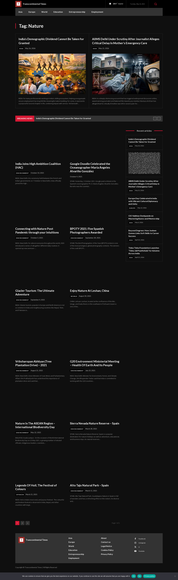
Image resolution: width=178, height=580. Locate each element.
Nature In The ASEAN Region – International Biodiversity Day (37, 433)
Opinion (20, 503)
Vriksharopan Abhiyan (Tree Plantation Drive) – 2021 (35, 367)
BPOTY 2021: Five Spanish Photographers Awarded (89, 234)
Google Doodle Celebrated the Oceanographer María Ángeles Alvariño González (92, 171)
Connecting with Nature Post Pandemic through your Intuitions (39, 234)
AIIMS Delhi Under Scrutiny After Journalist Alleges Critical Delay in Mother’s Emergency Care (119, 43)
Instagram (143, 552)
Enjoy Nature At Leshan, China (92, 295)
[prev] (154, 122)
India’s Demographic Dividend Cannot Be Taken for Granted (50, 41)
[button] (155, 4)
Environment (23, 177)
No (139, 576)
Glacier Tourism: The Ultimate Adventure (37, 296)
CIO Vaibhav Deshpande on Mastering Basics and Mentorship (142, 226)
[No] (175, 576)
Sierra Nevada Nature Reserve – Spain (93, 433)
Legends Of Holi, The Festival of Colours (38, 495)
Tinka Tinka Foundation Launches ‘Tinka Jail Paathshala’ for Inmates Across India (140, 262)
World (74, 301)
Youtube (142, 561)
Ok (134, 576)
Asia (21, 49)
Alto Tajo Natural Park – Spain (91, 493)
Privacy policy (149, 576)
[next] (158, 122)
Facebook (142, 547)
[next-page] (27, 531)
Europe (132, 215)
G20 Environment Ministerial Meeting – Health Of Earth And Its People (95, 369)
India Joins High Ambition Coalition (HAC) (33, 169)
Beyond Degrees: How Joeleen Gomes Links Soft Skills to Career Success (143, 243)
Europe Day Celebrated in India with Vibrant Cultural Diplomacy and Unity (143, 208)
